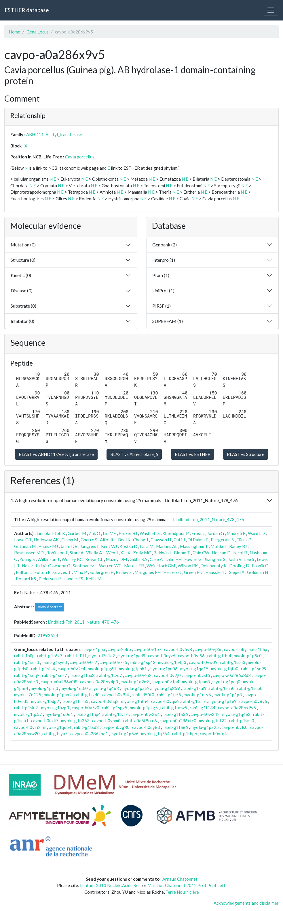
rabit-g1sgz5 (114, 707)
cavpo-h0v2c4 (71, 668)
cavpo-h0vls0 (234, 727)
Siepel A (236, 572)
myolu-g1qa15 (194, 668)
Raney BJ (238, 546)
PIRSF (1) (161, 305)
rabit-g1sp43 (142, 662)
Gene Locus (37, 31)
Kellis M (93, 578)
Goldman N (257, 572)
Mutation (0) (23, 244)
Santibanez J (84, 565)
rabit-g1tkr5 (169, 694)
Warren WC (110, 565)
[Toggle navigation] (270, 10)
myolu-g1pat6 (135, 688)
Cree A (156, 559)
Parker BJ (128, 533)
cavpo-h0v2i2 (138, 675)
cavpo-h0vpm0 (106, 720)
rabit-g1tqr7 (193, 701)
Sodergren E (101, 572)
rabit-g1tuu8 (82, 675)
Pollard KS (26, 578)
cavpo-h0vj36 (208, 649)
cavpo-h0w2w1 (145, 714)
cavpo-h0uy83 (146, 727)
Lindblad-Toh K (51, 533)
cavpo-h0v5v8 (178, 649)
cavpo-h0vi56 (191, 655)
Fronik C (260, 565)
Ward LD (256, 533)
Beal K (124, 539)
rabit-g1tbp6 (184, 733)
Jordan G (215, 533)
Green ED (193, 572)
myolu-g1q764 (155, 733)
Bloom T (182, 552)
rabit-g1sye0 (54, 662)
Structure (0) (23, 260)
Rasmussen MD (29, 552)
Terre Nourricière (182, 892)
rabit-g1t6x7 (49, 655)
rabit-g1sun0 (222, 688)
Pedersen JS (50, 578)
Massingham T (194, 546)
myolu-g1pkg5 (144, 707)
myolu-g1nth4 (135, 701)
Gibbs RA (138, 559)
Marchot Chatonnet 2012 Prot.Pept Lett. (186, 885)
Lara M (146, 546)
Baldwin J (162, 552)
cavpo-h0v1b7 (148, 649)
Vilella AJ (95, 552)
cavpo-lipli (234, 649)
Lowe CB (22, 539)
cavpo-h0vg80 (115, 727)
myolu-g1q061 (59, 714)
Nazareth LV (33, 565)
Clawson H (161, 539)
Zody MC (142, 552)
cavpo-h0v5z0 (85, 707)
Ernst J (197, 533)
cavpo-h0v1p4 (165, 681)
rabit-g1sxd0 (87, 694)
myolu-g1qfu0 (224, 668)
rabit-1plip (24, 655)
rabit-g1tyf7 (115, 714)
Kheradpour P (175, 533)
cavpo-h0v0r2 (83, 662)
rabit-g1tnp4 (88, 714)
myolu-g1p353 (75, 720)
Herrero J (172, 572)
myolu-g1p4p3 (172, 662)
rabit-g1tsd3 (86, 727)
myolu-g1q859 (165, 688)
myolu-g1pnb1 (133, 668)
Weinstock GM (161, 565)
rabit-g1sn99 (254, 668)
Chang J (140, 539)
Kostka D (128, 546)
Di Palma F (197, 539)
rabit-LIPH (75, 655)
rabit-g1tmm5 (75, 701)
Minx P (80, 572)
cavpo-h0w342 (205, 714)
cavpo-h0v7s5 (113, 662)
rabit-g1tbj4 (219, 655)
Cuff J (179, 539)
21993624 (47, 635)
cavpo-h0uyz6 (161, 655)
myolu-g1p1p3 (228, 694)
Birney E (124, 572)
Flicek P (243, 539)
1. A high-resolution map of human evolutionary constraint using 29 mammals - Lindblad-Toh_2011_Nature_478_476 (124, 500)
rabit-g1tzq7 (109, 675)
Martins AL (166, 546)
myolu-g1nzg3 (55, 707)
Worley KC (72, 559)
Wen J (112, 552)
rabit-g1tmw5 (173, 707)
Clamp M (69, 539)
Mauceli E (236, 533)
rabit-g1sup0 (250, 688)
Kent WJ (109, 546)
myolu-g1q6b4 (57, 727)
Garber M (77, 533)
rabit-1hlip (257, 649)
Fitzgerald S (222, 539)
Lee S (249, 559)
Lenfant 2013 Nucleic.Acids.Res (110, 885)
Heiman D (221, 552)
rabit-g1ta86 (175, 727)
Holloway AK (46, 539)
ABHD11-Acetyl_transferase (54, 134)
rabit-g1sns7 (54, 675)
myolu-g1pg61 (102, 668)
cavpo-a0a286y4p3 (99, 681)
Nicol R (240, 552)
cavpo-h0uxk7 (44, 720)
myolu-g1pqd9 (131, 655)
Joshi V (235, 559)
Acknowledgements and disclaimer (246, 903)
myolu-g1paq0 (226, 681)
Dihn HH (173, 559)
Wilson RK (188, 565)
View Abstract (50, 607)
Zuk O (94, 533)
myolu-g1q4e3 (236, 714)
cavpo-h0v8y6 (253, 701)
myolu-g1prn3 (44, 688)
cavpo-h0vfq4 (213, 733)
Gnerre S (89, 539)
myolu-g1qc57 (28, 714)
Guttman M (25, 546)
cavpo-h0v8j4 (115, 694)
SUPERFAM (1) (167, 321)
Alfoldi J (107, 539)
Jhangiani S (214, 559)
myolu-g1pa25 (205, 727)
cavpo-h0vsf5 (196, 675)
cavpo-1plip (93, 649)
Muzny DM (116, 559)
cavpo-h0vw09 (203, 662)
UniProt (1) (163, 290)
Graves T (62, 572)
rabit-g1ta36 (175, 714)
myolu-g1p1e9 (222, 701)
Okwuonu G (59, 565)
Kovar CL (94, 559)
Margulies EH (147, 572)
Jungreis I (89, 546)
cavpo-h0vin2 (27, 727)
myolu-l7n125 (27, 694)
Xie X (125, 552)
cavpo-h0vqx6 (165, 701)
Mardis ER (134, 565)
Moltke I (218, 546)
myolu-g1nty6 (197, 694)
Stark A (76, 552)
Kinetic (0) (21, 275)
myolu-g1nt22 (213, 720)
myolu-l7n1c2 (101, 655)
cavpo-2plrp (119, 649)
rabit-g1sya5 (55, 733)
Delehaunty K (213, 565)
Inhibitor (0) (22, 321)
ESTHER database (27, 10)
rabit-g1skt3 (26, 707)
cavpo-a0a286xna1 (89, 733)
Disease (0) (22, 290)
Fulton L (24, 572)
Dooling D (239, 565)
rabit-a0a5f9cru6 (140, 720)
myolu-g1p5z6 (124, 733)
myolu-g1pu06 (163, 668)
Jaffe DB (68, 546)
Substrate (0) (23, 305)
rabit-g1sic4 (43, 668)
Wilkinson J (48, 559)
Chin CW (201, 552)
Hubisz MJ (48, 546)
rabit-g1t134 (202, 707)
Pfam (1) (160, 275)
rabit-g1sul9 (195, 688)
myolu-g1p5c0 (248, 655)
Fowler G (193, 559)
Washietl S (150, 533)
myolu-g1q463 (104, 688)
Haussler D (216, 572)
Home (14, 31)
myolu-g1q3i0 (74, 688)
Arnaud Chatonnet (179, 879)
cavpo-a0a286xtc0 (177, 720)
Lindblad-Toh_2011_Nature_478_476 (208, 519)
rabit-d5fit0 (143, 694)
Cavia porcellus (79, 156)
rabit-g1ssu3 (232, 662)
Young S (27, 559)
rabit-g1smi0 (241, 720)
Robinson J (56, 552)
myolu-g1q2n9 (135, 681)
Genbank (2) (164, 244)
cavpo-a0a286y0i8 (59, 681)
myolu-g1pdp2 (45, 701)
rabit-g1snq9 (26, 675)
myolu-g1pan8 (196, 681)
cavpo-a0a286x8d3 (232, 675)
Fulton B (42, 572)
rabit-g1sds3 (26, 662)
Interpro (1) (163, 260)
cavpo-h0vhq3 (105, 701)
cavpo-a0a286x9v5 (237, 707)
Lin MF (109, 533)
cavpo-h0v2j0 (167, 675)
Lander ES (73, 578)
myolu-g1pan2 (58, 694)
